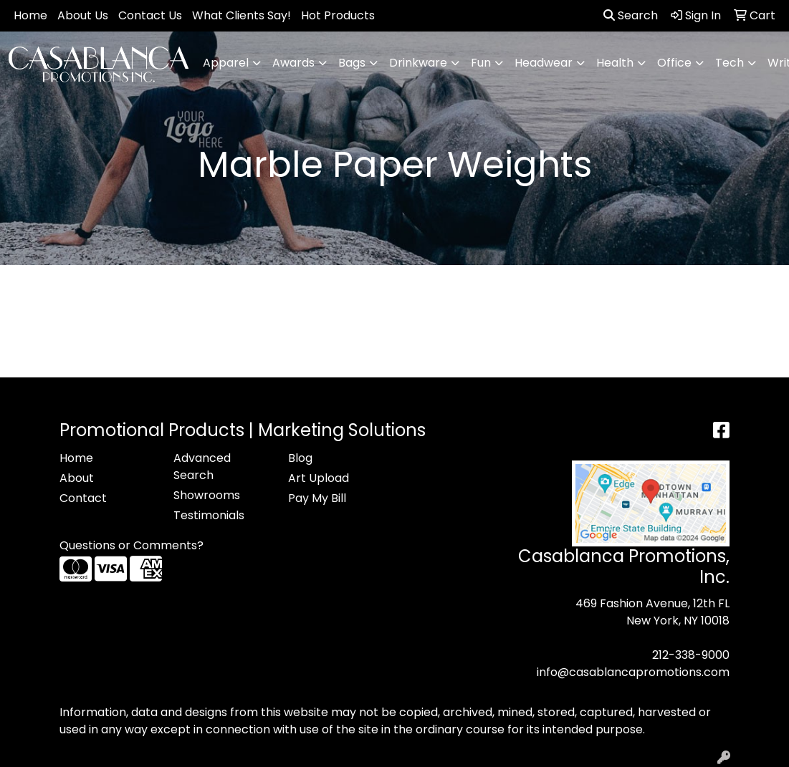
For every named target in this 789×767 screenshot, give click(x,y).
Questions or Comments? (131, 545)
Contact (83, 498)
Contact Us (150, 15)
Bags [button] (351, 62)
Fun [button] (481, 62)
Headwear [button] (544, 62)
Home (30, 15)
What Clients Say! (241, 15)
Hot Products (338, 15)
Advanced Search (202, 466)
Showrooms (206, 495)
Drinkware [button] (418, 62)
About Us (82, 15)
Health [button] (614, 62)
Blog (300, 458)
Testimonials (208, 515)
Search (630, 15)
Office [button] (674, 62)
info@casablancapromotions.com (633, 672)
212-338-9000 (691, 655)
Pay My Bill (317, 498)
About (76, 478)
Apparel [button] (226, 62)
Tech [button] (729, 62)
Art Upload (318, 478)
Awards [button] (293, 62)
